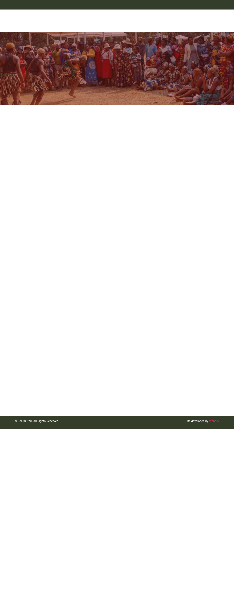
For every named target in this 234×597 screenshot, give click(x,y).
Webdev (214, 589)
